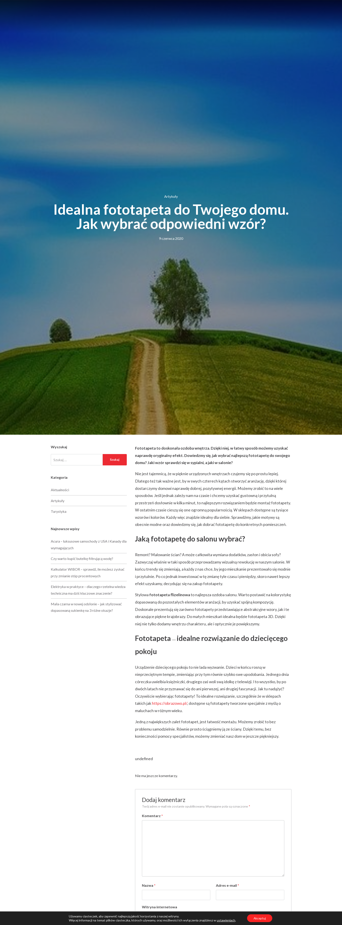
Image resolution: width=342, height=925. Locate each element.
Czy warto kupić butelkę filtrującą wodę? (82, 558)
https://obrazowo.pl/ (169, 703)
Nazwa (149, 885)
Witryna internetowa (159, 907)
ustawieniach (225, 920)
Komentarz (152, 816)
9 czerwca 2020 (171, 238)
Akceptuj (259, 918)
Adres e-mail (227, 885)
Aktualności (60, 490)
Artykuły (171, 196)
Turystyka (58, 511)
